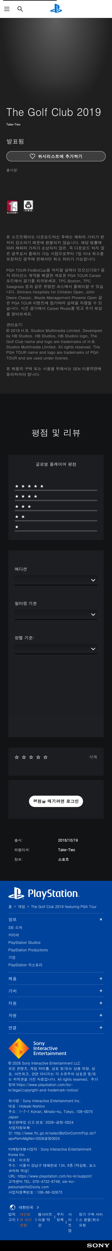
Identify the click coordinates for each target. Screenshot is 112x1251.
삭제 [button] (93, 757)
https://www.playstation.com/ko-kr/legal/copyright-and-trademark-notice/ (43, 1087)
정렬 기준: (24, 638)
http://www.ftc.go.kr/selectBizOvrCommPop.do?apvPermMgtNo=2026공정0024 (52, 1135)
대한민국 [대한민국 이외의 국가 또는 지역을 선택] (24, 1207)
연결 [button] (56, 1027)
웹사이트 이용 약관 (45, 1219)
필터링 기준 (26, 603)
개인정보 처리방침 (26, 1219)
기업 (12, 957)
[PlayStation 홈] (56, 9)
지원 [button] (56, 1003)
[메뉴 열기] (6, 9)
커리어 (13, 934)
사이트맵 (70, 1222)
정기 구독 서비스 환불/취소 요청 (91, 1219)
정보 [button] (56, 919)
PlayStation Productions (28, 949)
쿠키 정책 (60, 1217)
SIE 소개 (15, 927)
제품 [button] (56, 978)
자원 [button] (56, 1015)
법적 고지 (12, 1217)
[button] (56, 801)
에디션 (21, 569)
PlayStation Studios (24, 942)
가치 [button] (56, 991)
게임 (21, 906)
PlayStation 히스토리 (25, 964)
